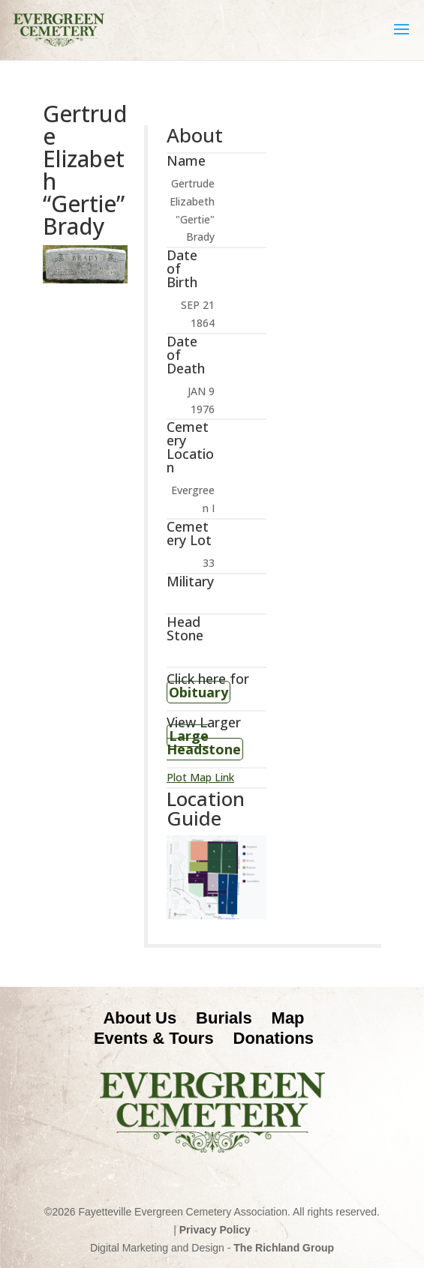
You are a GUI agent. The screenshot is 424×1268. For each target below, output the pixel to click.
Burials (224, 1018)
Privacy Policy (215, 1230)
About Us (139, 1018)
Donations (273, 1038)
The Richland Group (283, 1248)
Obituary (198, 692)
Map (288, 1018)
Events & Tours (154, 1038)
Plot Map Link (200, 777)
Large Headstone (204, 742)
